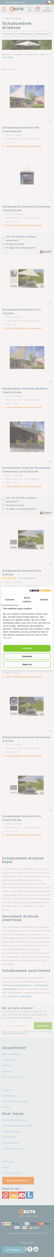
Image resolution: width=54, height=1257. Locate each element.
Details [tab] (44, 599)
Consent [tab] (9, 599)
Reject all (27, 664)
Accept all (27, 648)
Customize (27, 656)
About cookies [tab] (27, 600)
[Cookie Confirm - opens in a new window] (40, 590)
